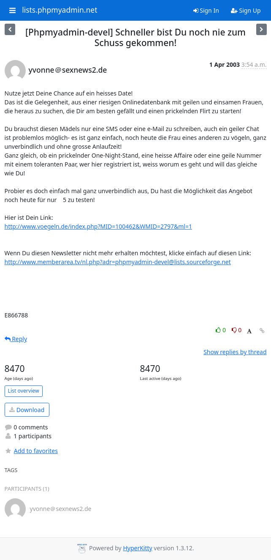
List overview (23, 390)
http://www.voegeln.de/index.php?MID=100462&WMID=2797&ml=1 (98, 226)
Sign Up (246, 10)
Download (26, 410)
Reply (16, 339)
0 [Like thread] (221, 330)
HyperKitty (137, 548)
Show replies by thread (234, 352)
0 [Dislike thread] (237, 330)
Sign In (206, 10)
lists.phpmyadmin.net (59, 10)
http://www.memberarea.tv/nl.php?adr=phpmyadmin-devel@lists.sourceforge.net (118, 262)
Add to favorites (31, 451)
